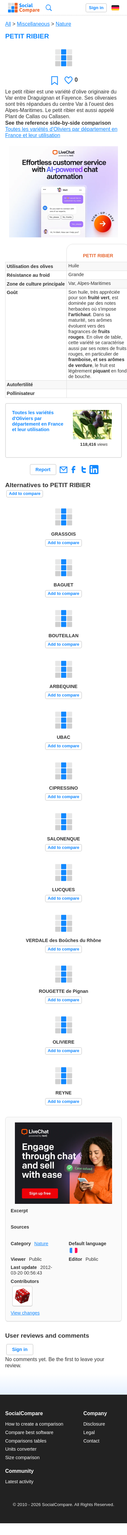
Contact (91, 1440)
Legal (89, 1432)
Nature (63, 24)
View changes (25, 1313)
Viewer (18, 1259)
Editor (75, 1259)
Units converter (21, 1449)
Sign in (96, 7)
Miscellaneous (33, 24)
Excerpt (19, 1210)
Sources (20, 1227)
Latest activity (19, 1481)
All (8, 24)
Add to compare (24, 493)
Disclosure (94, 1424)
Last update (24, 1267)
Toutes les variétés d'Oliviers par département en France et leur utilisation (37, 421)
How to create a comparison (34, 1424)
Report (43, 469)
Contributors (25, 1281)
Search (49, 8)
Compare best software (29, 1432)
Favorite (54, 80)
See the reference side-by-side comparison (58, 123)
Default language (87, 1243)
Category (21, 1243)
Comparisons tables (25, 1440)
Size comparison (22, 1457)
